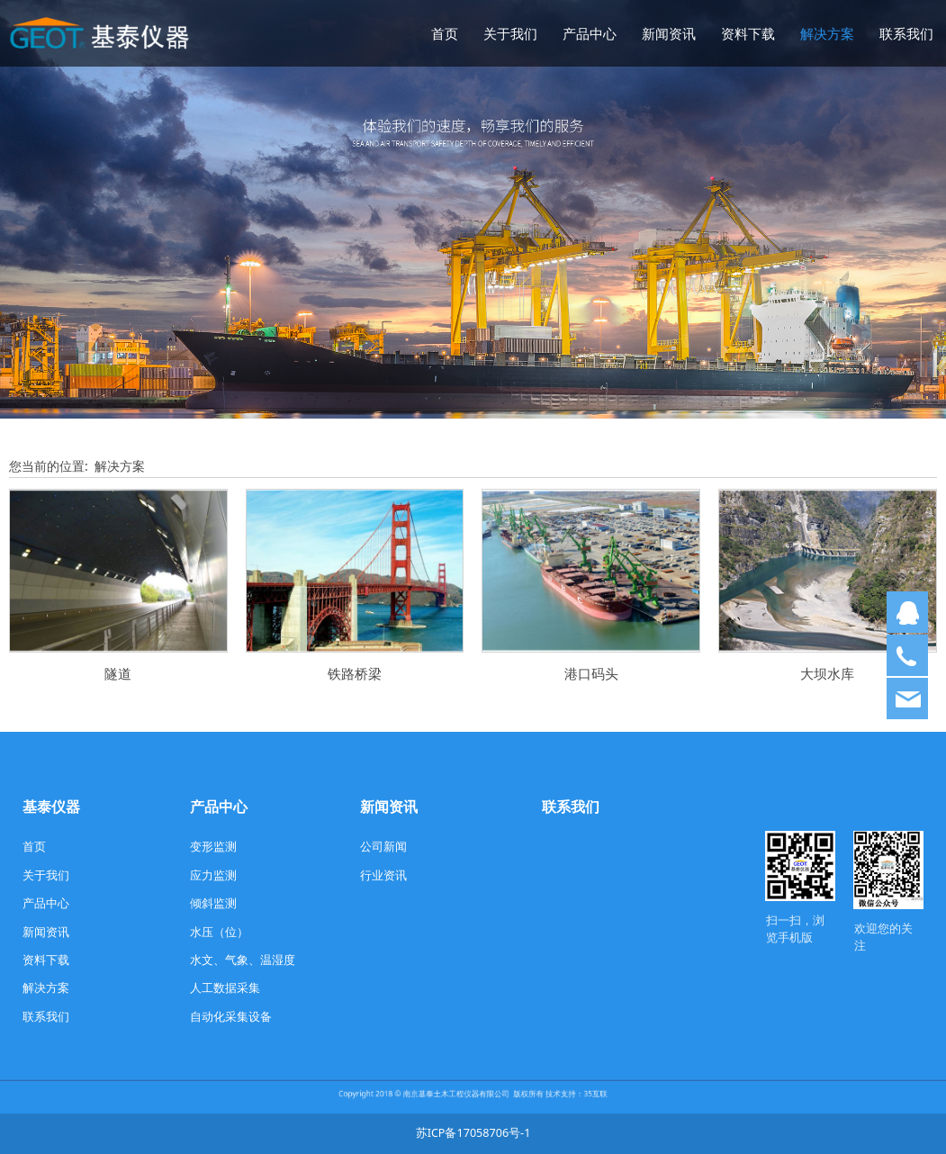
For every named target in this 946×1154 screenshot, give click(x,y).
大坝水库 (827, 673)
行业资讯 (383, 875)
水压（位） (219, 932)
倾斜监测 (213, 903)
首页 (444, 33)
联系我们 (906, 33)
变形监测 (213, 846)
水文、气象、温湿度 (242, 960)
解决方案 (827, 33)
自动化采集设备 (231, 1016)
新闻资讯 (669, 33)
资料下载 (748, 33)
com (680, 962)
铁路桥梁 (355, 673)
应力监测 (213, 875)
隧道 (117, 673)
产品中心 (590, 33)
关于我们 (510, 33)
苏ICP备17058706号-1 (473, 1132)
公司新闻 (383, 846)
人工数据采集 (225, 988)
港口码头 (591, 673)
